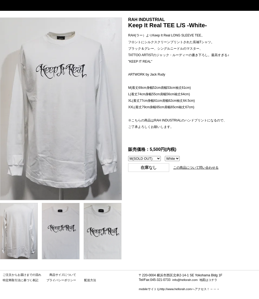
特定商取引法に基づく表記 (20, 280)
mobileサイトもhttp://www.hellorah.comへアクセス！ (174, 289)
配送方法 (90, 280)
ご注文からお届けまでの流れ (22, 274)
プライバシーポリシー (61, 280)
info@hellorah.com (185, 279)
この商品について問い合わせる (196, 167)
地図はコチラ (208, 279)
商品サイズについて (62, 274)
